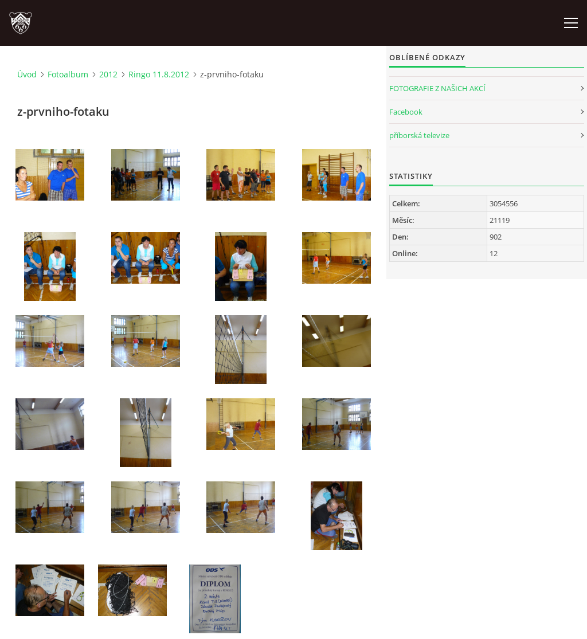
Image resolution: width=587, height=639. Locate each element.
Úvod (27, 74)
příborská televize (419, 135)
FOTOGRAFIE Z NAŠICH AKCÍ (437, 88)
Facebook (405, 112)
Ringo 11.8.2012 (158, 74)
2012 (108, 74)
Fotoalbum (68, 74)
